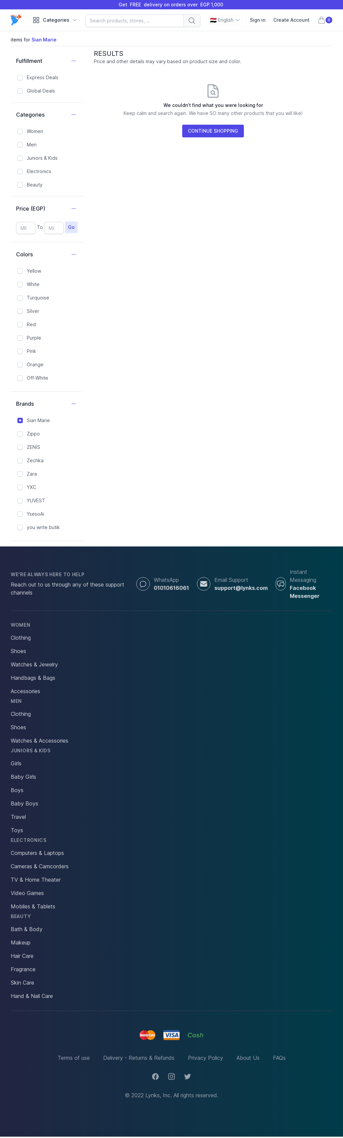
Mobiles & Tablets (33, 906)
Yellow (34, 271)
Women (35, 131)
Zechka (35, 460)
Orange (35, 364)
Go (71, 227)
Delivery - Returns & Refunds (139, 1057)
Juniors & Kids (42, 158)
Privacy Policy (205, 1057)
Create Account (291, 20)
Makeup (20, 942)
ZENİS (33, 447)
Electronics (39, 171)
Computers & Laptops (37, 853)
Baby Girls (23, 776)
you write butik (43, 527)
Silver (33, 311)
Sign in (257, 20)
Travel (18, 816)
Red (31, 324)
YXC (31, 487)
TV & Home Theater (36, 879)
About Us (248, 1057)
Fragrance (23, 969)
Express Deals (42, 77)
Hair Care (22, 956)
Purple (34, 338)
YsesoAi (35, 514)
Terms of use (74, 1057)
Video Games (27, 893)
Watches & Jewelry (34, 664)
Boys (17, 790)
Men (32, 144)
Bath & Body (27, 929)
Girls (16, 763)
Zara (32, 474)
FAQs (279, 1057)
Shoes (18, 651)
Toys (17, 830)
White (33, 284)
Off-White (37, 378)
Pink (31, 351)
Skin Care (22, 982)
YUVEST (36, 500)
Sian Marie (38, 420)
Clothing (21, 637)
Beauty (35, 184)
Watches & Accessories (39, 740)
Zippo (33, 433)
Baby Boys (24, 803)
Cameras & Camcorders (40, 866)
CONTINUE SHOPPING (213, 131)
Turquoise (38, 297)
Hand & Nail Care (32, 996)
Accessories (25, 691)
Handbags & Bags (33, 677)
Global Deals (41, 91)
